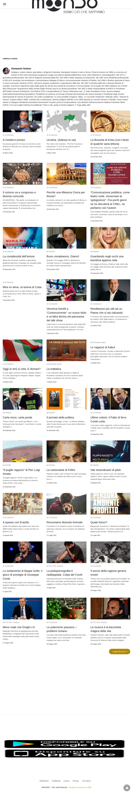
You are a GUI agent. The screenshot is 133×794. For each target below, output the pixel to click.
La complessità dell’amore (18, 256)
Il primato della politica (60, 416)
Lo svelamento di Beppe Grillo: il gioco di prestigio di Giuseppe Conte (22, 574)
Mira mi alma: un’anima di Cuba (22, 286)
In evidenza (8, 135)
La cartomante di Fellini (61, 469)
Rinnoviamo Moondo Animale (64, 521)
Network (51, 251)
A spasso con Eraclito (16, 521)
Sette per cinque (55, 565)
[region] (66, 30)
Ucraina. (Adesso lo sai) (61, 139)
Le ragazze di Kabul (103, 346)
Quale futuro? (99, 521)
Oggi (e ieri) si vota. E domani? (21, 368)
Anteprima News (54, 363)
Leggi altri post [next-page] (119, 650)
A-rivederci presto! (14, 139)
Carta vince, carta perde (17, 416)
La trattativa (54, 368)
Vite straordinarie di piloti (105, 469)
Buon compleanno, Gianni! (63, 256)
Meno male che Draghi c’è (18, 626)
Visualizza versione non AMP (80, 786)
